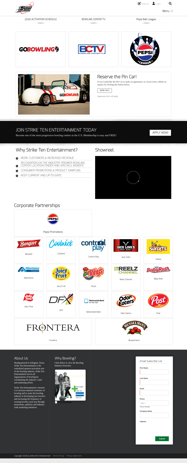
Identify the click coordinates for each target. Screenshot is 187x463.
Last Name (144, 378)
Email (142, 389)
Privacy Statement (74, 456)
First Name (144, 368)
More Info (104, 90)
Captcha (143, 422)
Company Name (146, 411)
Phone (142, 399)
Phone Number (145, 407)
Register (145, 3)
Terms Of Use (58, 456)
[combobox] (143, 403)
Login (158, 3)
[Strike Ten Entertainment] (24, 8)
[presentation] (160, 428)
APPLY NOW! (160, 133)
